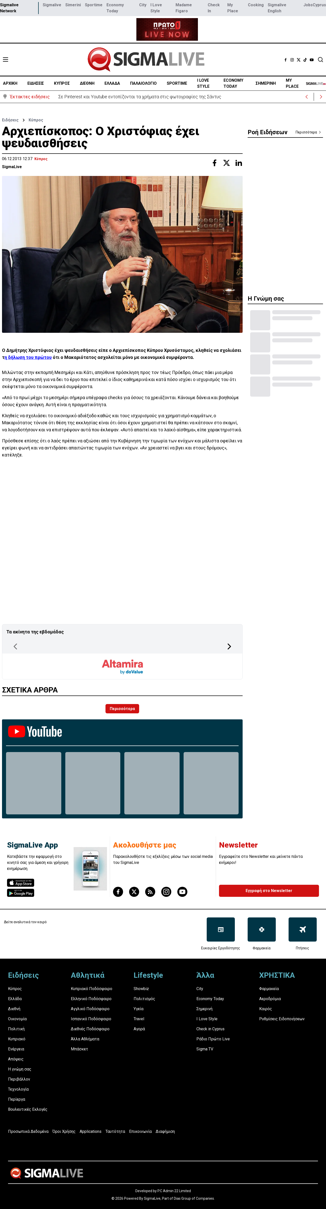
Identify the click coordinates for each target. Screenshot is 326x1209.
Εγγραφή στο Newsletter (269, 890)
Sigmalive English (277, 8)
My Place (232, 8)
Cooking (256, 5)
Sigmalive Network (9, 8)
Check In (214, 8)
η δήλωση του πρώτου (28, 357)
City (142, 5)
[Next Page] (229, 646)
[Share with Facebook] (214, 163)
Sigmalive (52, 5)
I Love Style (156, 8)
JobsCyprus (314, 5)
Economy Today (115, 8)
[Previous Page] (15, 646)
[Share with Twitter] (227, 163)
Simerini (73, 5)
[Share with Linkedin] (239, 163)
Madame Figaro (184, 8)
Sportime (93, 5)
